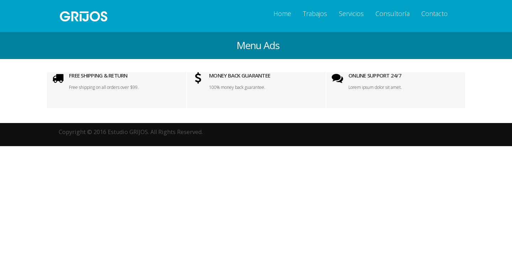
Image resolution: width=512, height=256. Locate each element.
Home (282, 13)
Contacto (434, 13)
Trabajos (315, 13)
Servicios (351, 13)
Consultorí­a (392, 13)
